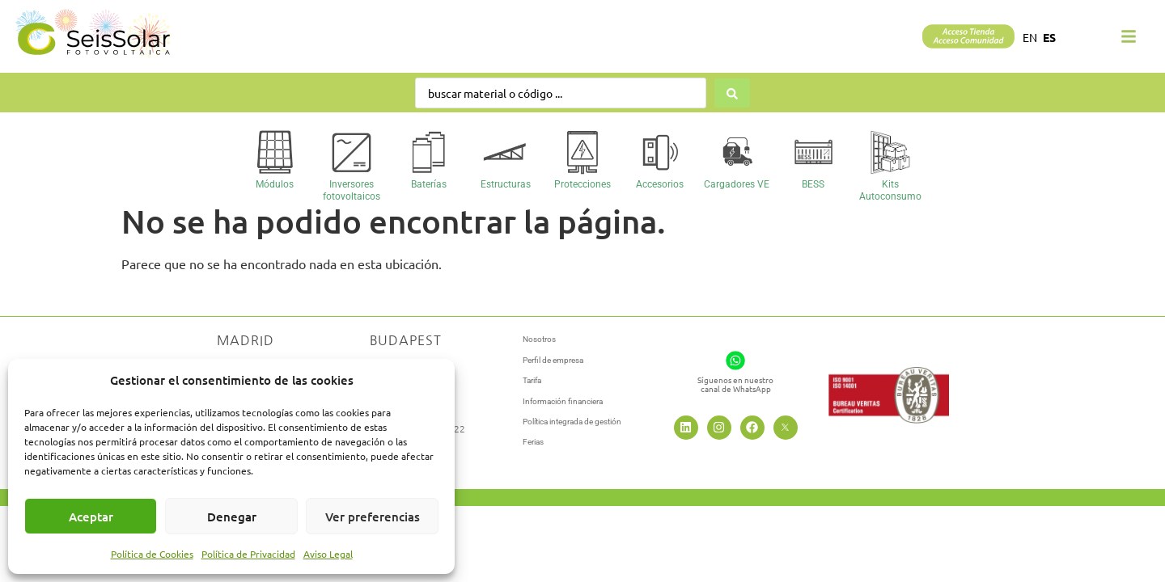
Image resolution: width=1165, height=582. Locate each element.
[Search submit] (732, 93)
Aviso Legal (328, 553)
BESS (813, 184)
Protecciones (582, 184)
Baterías (429, 184)
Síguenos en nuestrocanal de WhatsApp (735, 383)
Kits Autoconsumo (890, 190)
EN (1030, 37)
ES (1049, 37)
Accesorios (660, 184)
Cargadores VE (736, 184)
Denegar (231, 516)
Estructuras (506, 184)
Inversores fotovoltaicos (351, 190)
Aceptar (91, 516)
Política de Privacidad (248, 553)
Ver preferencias (372, 516)
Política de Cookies (152, 553)
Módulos (275, 184)
